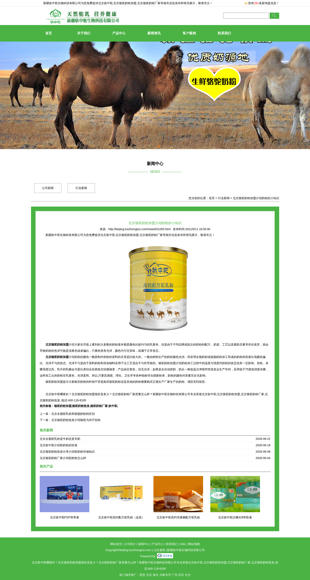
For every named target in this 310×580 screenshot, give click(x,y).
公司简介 (130, 544)
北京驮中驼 (105, 3)
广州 (174, 574)
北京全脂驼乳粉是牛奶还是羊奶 (60, 438)
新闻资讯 (154, 33)
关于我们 (83, 33)
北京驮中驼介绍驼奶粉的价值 (58, 445)
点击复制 (159, 550)
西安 (142, 574)
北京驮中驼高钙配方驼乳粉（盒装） (121, 517)
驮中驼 (113, 406)
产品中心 (119, 33)
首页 (48, 33)
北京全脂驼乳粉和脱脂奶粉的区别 (73, 413)
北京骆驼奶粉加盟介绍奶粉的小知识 (256, 198)
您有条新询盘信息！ (261, 3)
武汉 (181, 574)
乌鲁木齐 (165, 574)
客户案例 (189, 33)
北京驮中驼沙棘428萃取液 (235, 517)
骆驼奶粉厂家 (99, 406)
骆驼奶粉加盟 (63, 406)
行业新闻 (81, 188)
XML (183, 544)
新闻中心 (144, 544)
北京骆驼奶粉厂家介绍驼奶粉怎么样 (63, 458)
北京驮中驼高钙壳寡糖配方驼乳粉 (178, 517)
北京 (149, 574)
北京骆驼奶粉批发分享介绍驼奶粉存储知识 (67, 451)
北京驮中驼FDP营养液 (64, 517)
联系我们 (224, 33)
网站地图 (194, 544)
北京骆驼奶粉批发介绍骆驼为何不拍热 (76, 420)
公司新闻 (48, 188)
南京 (156, 574)
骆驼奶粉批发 (81, 406)
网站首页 (116, 544)
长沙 (188, 574)
